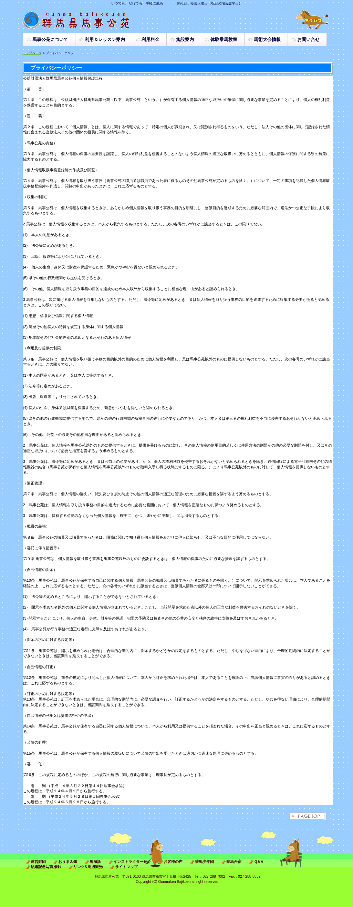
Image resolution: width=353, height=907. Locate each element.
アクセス (313, 19)
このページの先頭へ (311, 816)
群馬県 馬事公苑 (90, 20)
